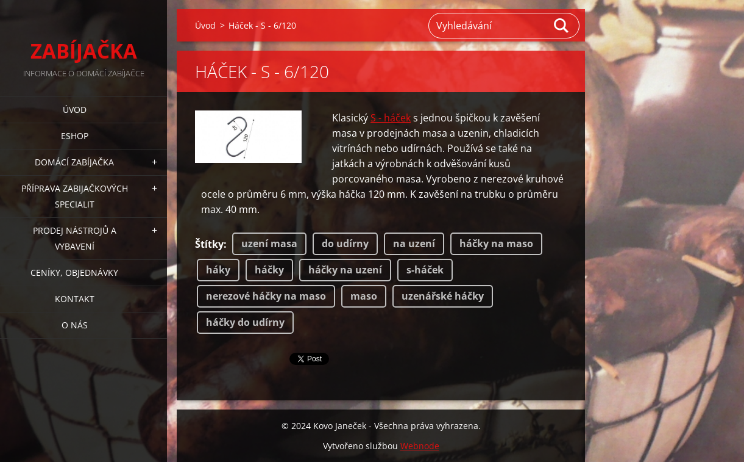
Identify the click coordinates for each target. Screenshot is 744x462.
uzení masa (269, 243)
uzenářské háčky (443, 296)
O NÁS (75, 325)
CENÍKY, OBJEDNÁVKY (74, 272)
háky (218, 269)
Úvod (75, 109)
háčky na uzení (345, 269)
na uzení (414, 243)
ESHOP (74, 136)
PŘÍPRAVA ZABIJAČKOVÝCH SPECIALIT (74, 196)
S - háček (390, 118)
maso (363, 296)
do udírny (345, 243)
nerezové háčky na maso (266, 296)
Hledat (562, 25)
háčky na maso (496, 243)
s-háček (425, 269)
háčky (269, 269)
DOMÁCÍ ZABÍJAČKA (74, 162)
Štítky (209, 244)
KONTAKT (74, 299)
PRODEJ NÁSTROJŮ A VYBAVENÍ (74, 238)
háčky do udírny (245, 322)
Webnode (419, 446)
